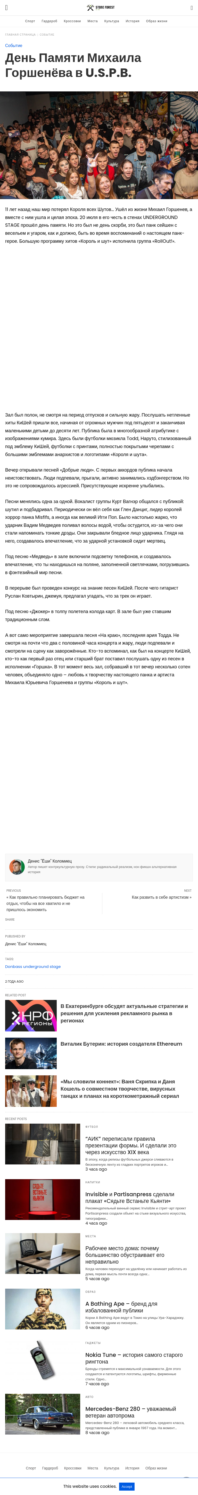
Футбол (91, 1127)
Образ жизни (157, 21)
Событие (47, 35)
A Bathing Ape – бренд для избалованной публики (119, 1305)
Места (93, 21)
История (133, 21)
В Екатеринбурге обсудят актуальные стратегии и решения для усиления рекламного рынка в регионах (124, 1013)
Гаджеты (93, 1341)
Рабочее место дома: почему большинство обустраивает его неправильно (122, 1253)
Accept (127, 1487)
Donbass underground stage (33, 966)
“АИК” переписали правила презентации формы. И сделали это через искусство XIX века (134, 1145)
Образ (90, 1290)
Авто (89, 1394)
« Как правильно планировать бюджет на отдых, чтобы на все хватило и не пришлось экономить (45, 903)
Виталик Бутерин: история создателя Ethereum (121, 1043)
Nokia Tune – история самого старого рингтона (131, 1356)
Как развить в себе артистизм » (162, 897)
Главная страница (20, 35)
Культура (111, 21)
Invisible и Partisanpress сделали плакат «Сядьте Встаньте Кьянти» (136, 1196)
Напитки (92, 1182)
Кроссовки (72, 21)
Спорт (30, 21)
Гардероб (49, 21)
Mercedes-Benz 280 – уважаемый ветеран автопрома (128, 1409)
